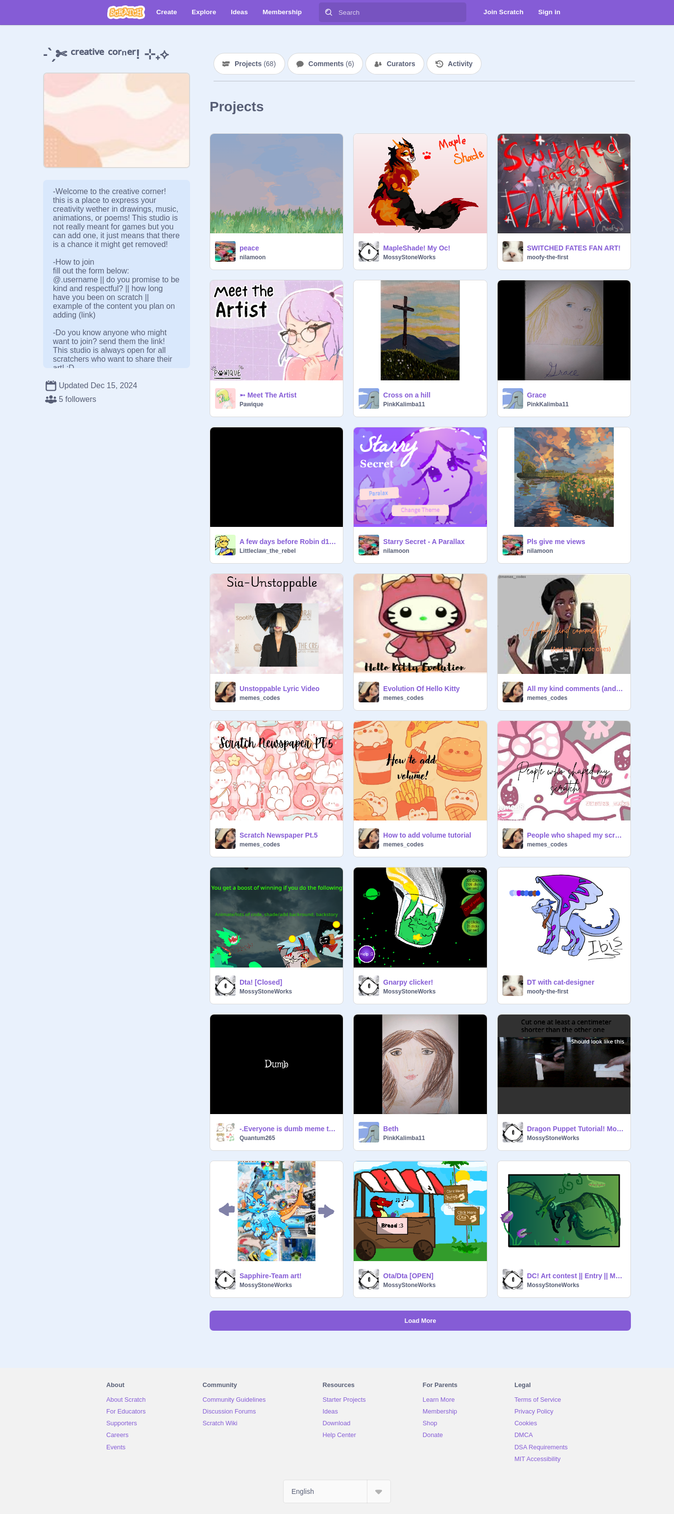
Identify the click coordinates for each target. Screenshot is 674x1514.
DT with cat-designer (561, 982)
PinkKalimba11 (404, 404)
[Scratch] (126, 12)
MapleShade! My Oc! (416, 248)
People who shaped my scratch (576, 835)
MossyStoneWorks (409, 257)
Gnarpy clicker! (408, 982)
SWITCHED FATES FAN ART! (574, 248)
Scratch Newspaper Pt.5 (279, 835)
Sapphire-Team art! (271, 1276)
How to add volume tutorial (427, 835)
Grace (537, 395)
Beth (390, 1129)
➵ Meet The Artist (268, 395)
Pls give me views (556, 542)
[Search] (328, 12)
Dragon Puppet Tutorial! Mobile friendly (576, 1129)
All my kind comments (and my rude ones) (576, 689)
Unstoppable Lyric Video (279, 689)
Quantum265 (257, 1138)
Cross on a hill (406, 395)
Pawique (252, 404)
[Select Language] (337, 1491)
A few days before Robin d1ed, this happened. (288, 542)
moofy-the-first (548, 257)
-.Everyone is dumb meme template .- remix (288, 1129)
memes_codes (260, 698)
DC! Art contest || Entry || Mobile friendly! (576, 1276)
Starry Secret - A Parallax (423, 542)
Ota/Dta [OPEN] (408, 1276)
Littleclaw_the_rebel (268, 550)
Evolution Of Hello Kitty (421, 689)
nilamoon (252, 257)
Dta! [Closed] (261, 982)
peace (249, 248)
